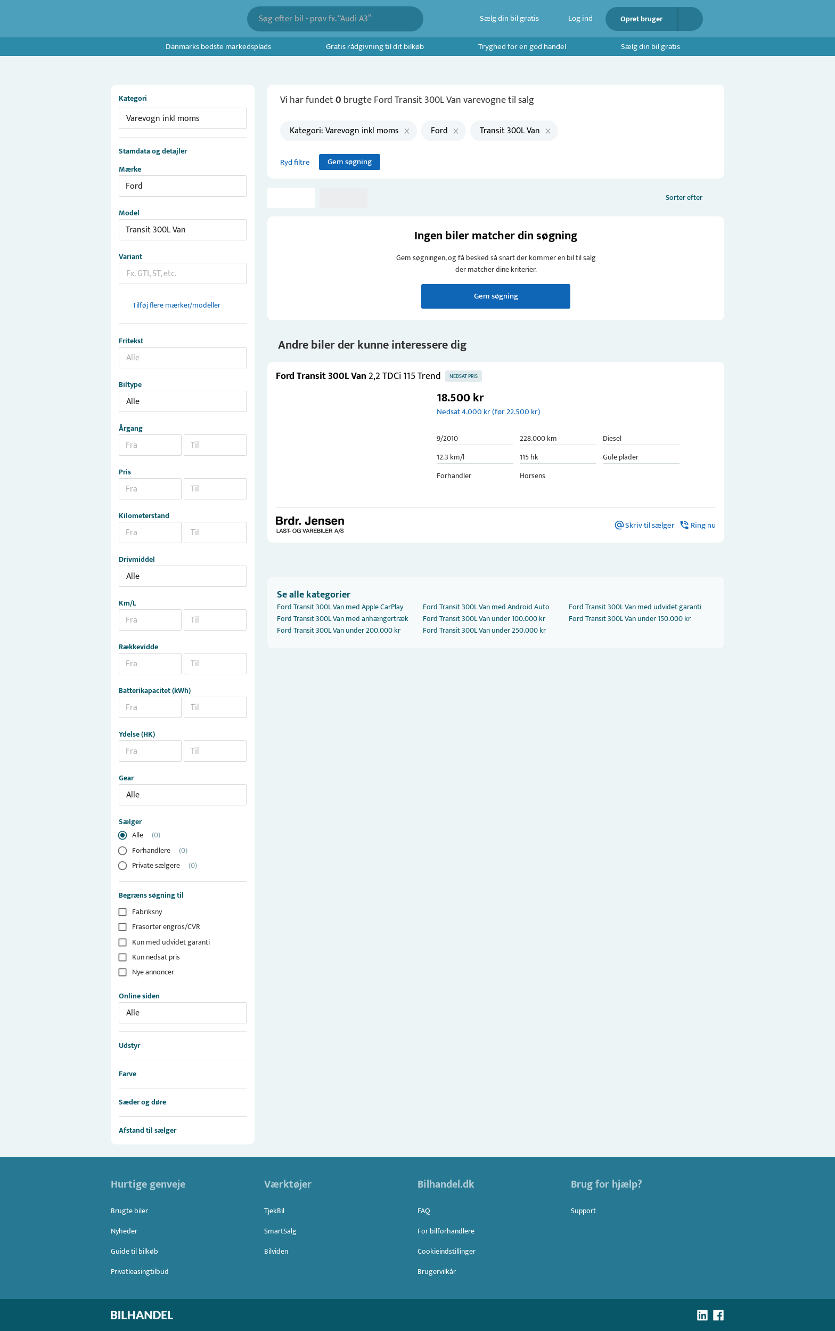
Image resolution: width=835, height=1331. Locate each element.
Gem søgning (349, 162)
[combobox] (328, 19)
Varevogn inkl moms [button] (163, 118)
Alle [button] (133, 401)
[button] (348, 444)
